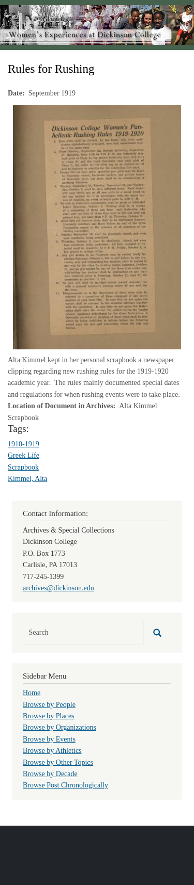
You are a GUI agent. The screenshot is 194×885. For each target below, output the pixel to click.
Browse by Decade (50, 774)
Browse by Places (48, 716)
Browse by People (49, 705)
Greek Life (23, 455)
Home (31, 693)
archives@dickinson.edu (58, 588)
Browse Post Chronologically (65, 785)
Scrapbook (23, 467)
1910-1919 (23, 444)
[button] (97, 226)
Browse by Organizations (59, 727)
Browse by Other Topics (58, 762)
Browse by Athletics (52, 750)
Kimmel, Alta (27, 478)
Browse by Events (49, 739)
